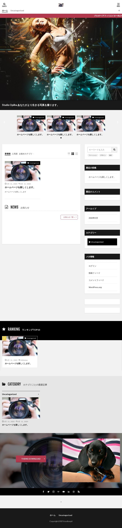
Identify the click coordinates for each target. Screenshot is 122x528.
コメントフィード (96, 280)
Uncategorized (17, 10)
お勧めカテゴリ (25, 153)
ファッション (93, 155)
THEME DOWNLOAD (31, 459)
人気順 (15, 153)
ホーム (5, 10)
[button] (5, 122)
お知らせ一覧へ (69, 217)
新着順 (8, 153)
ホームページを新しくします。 (30, 134)
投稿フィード (94, 273)
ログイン (92, 266)
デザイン (103, 155)
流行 (110, 155)
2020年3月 (93, 218)
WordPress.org (95, 287)
